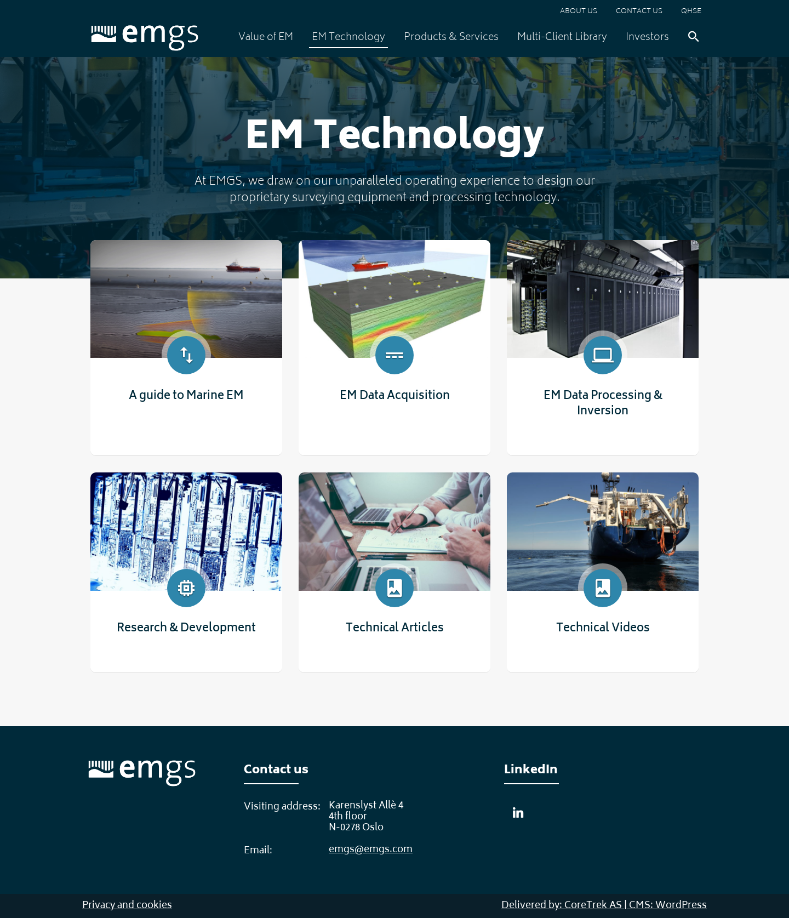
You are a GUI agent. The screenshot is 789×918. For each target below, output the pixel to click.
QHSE (691, 11)
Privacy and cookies (127, 906)
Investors (647, 38)
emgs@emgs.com (371, 850)
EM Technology (348, 38)
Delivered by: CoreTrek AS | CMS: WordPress (604, 906)
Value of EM (265, 38)
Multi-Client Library (562, 38)
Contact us (639, 11)
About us (578, 11)
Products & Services (451, 38)
